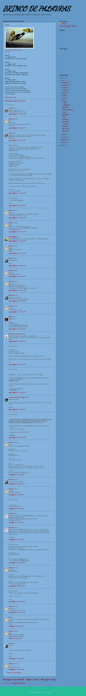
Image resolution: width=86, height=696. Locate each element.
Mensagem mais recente (13, 679)
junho (64, 98)
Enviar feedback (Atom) (18, 683)
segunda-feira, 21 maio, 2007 (17, 114)
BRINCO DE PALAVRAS (36, 9)
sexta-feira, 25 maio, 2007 (16, 626)
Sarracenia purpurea (15, 334)
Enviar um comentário (14, 673)
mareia (64, 112)
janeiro (65, 142)
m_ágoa (64, 102)
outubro (65, 88)
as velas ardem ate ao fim (17, 397)
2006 (62, 145)
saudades (65, 119)
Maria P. (11, 258)
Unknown (11, 119)
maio (64, 100)
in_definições (66, 105)
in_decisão (65, 124)
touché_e (65, 126)
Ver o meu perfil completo (68, 26)
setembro (66, 90)
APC (10, 317)
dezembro (66, 82)
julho (64, 95)
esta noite (65, 131)
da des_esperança (67, 110)
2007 (62, 80)
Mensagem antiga (48, 679)
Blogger (55, 692)
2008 (62, 78)
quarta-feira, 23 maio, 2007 (17, 563)
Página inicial (32, 679)
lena (10, 643)
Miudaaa (11, 513)
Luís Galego (12, 237)
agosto (65, 93)
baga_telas (65, 107)
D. (9, 617)
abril (64, 134)
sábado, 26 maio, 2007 (15, 638)
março (65, 137)
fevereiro (66, 139)
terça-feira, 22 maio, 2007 (16, 475)
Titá (10, 108)
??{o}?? (64, 117)
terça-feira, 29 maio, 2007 (16, 658)
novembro (66, 85)
